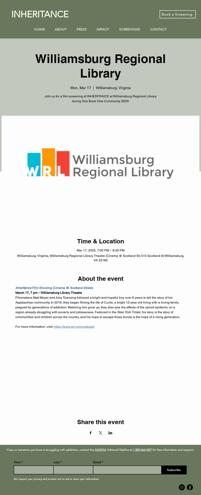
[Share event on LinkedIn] (110, 432)
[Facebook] (190, 487)
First (17, 462)
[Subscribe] (174, 470)
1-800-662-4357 (142, 450)
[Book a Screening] (178, 14)
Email (97, 462)
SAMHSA (100, 450)
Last (57, 462)
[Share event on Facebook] (91, 432)
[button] (60, 29)
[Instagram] (182, 487)
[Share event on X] (100, 432)
